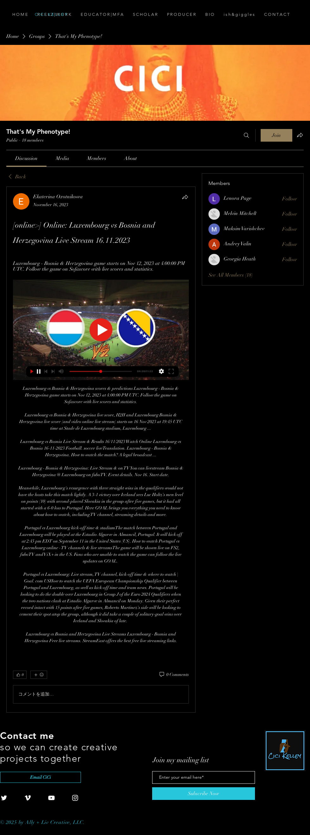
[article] (100, 450)
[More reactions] (38, 675)
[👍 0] (20, 675)
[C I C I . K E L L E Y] (70, 14)
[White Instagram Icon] (75, 798)
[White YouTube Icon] (51, 798)
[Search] (246, 135)
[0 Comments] (173, 675)
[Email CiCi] (40, 777)
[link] (26, 158)
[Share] (185, 197)
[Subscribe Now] (203, 793)
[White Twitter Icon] (4, 798)
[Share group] (300, 135)
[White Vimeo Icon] (28, 798)
